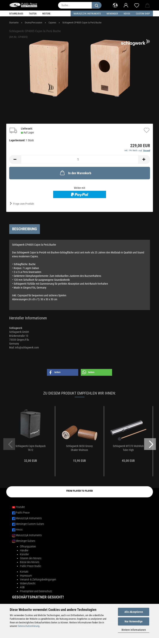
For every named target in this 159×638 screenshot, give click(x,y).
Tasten (32, 13)
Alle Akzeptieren (133, 611)
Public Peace (23, 512)
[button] (115, 5)
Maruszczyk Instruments (87, 13)
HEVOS (127, 13)
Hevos (19, 529)
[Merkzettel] (136, 5)
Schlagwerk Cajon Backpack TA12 (30, 447)
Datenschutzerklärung (28, 626)
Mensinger (112, 13)
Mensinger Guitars (25, 540)
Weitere (46, 13)
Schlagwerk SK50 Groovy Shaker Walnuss (79, 447)
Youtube (20, 506)
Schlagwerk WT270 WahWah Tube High (128, 447)
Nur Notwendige (134, 621)
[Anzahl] (79, 159)
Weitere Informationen (133, 629)
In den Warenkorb (75, 173)
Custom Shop (143, 13)
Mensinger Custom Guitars (30, 523)
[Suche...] (97, 5)
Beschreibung (24, 229)
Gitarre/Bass (16, 13)
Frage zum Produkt (23, 203)
